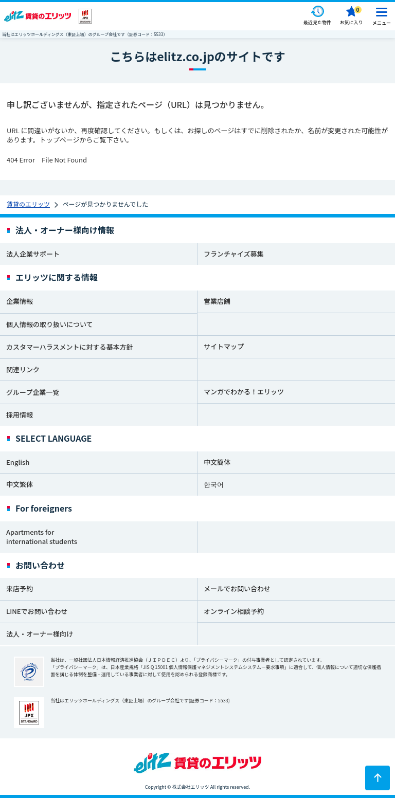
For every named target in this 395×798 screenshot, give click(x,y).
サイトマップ (224, 346)
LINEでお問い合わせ (37, 611)
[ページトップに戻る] (377, 778)
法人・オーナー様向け (39, 634)
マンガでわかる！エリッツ (244, 391)
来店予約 (19, 588)
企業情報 (19, 301)
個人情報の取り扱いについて (49, 324)
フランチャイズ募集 (233, 254)
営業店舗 (217, 301)
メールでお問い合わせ (237, 588)
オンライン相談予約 (234, 611)
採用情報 (19, 415)
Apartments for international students (41, 537)
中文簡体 (217, 462)
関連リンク (23, 369)
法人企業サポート (33, 254)
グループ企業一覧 (32, 392)
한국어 (214, 484)
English (17, 462)
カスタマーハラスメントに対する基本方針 (69, 347)
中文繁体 (19, 484)
